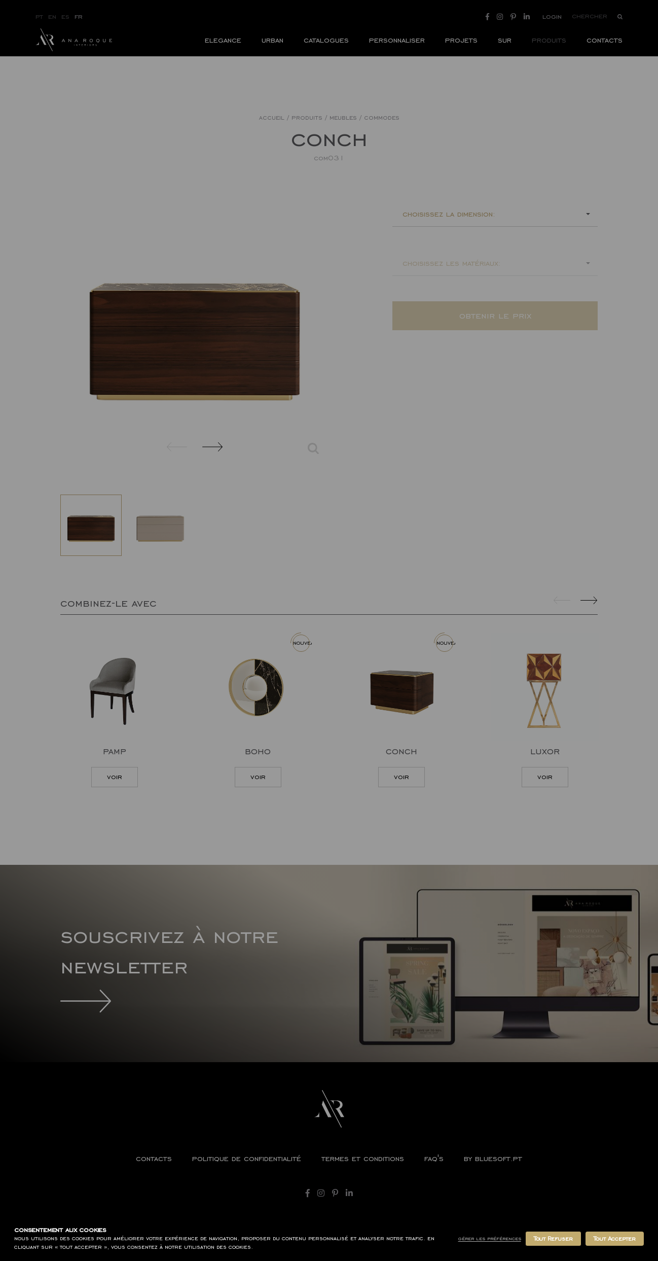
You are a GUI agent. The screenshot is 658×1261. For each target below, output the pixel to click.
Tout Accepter (615, 1238)
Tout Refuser (553, 1238)
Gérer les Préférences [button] (489, 1238)
